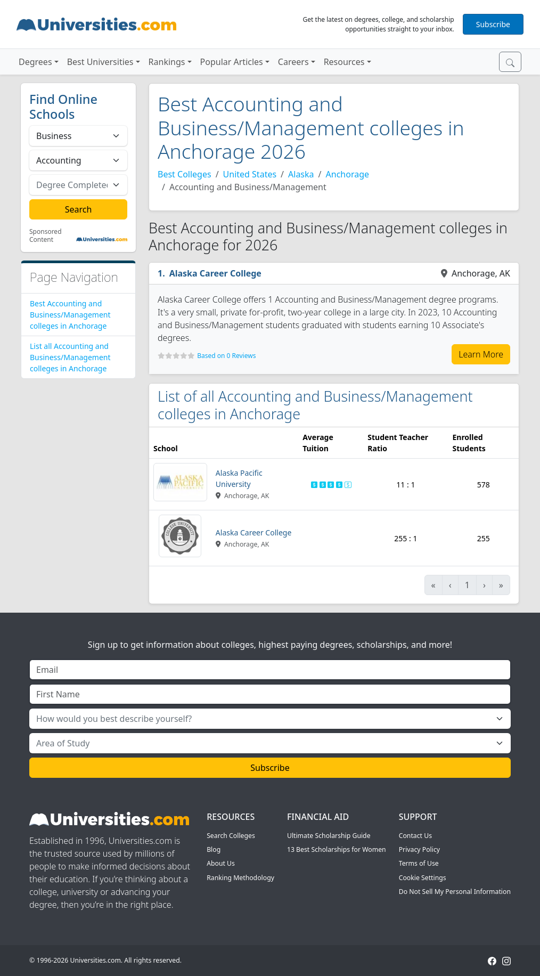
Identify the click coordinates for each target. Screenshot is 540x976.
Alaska (301, 174)
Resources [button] (344, 62)
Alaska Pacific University (239, 478)
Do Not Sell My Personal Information (455, 891)
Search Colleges (231, 835)
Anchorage (348, 174)
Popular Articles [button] (231, 62)
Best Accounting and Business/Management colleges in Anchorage (70, 314)
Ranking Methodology (240, 877)
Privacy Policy (419, 849)
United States (250, 174)
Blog (213, 849)
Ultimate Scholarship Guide (329, 835)
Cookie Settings (422, 877)
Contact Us (415, 835)
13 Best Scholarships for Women (336, 849)
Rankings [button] (167, 62)
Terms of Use (419, 863)
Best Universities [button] (100, 62)
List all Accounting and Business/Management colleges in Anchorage (70, 357)
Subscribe (493, 24)
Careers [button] (293, 62)
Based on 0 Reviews (226, 355)
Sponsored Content (45, 235)
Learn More (481, 354)
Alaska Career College (215, 273)
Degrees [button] (35, 62)
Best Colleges (184, 174)
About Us (221, 863)
